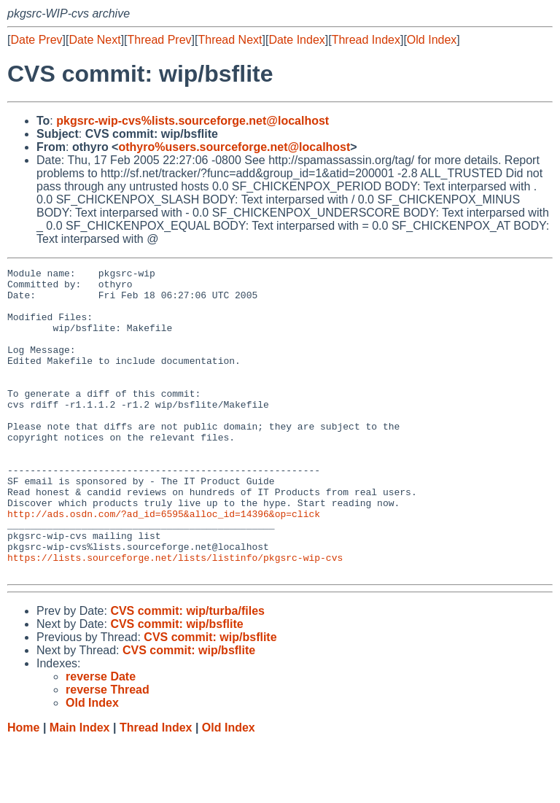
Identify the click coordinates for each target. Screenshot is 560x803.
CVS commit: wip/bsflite (176, 685)
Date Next (94, 40)
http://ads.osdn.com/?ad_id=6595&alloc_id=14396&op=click (163, 563)
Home (23, 789)
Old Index (431, 40)
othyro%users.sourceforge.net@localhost (234, 147)
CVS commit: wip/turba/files (187, 672)
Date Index (296, 40)
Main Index (80, 789)
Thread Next (230, 40)
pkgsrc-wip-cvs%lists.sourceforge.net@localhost (192, 121)
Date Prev (36, 40)
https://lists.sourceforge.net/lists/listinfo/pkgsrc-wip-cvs (175, 616)
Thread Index (366, 40)
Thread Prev (160, 40)
